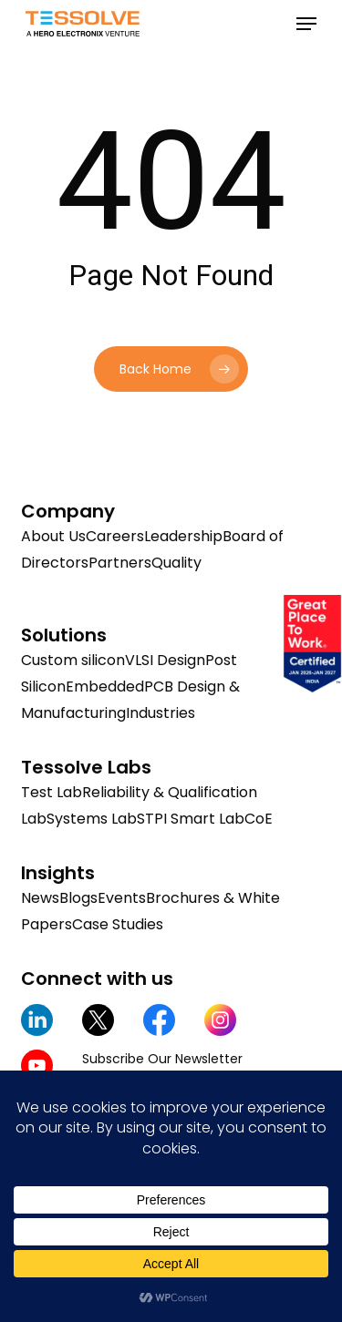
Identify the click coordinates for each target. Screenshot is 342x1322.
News (40, 897)
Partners (119, 562)
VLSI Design (165, 660)
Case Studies (117, 924)
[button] (306, 24)
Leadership (183, 536)
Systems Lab (92, 818)
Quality (176, 562)
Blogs (78, 897)
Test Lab (51, 792)
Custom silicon (73, 660)
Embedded (105, 686)
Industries (160, 712)
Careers (115, 536)
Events (122, 897)
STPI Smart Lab (190, 818)
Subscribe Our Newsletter (162, 1059)
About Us (53, 536)
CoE (258, 818)
